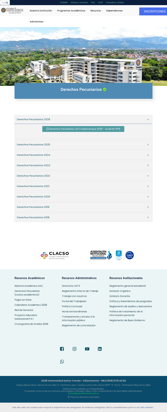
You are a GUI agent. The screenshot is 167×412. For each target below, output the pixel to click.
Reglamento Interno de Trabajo (80, 291)
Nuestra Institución (41, 10)
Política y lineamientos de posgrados (130, 301)
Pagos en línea (23, 299)
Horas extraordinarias (74, 311)
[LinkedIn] (100, 349)
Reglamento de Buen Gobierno (127, 320)
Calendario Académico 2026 (31, 305)
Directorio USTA (71, 286)
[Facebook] (62, 349)
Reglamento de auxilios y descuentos (130, 306)
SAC (93, 2)
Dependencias (114, 10)
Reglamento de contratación (79, 325)
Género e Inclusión (79, 2)
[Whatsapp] (62, 362)
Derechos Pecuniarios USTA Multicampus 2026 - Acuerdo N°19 (83, 129)
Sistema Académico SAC (29, 286)
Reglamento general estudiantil (127, 286)
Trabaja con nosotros (74, 296)
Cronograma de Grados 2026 (31, 324)
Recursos (96, 10)
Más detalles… (148, 407)
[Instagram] (74, 349)
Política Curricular (72, 306)
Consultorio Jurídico (115, 2)
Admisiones (36, 21)
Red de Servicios (24, 310)
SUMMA (64, 2)
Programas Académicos (71, 10)
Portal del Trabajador (74, 301)
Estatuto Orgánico (120, 291)
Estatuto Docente (119, 296)
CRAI (100, 2)
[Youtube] (87, 349)
